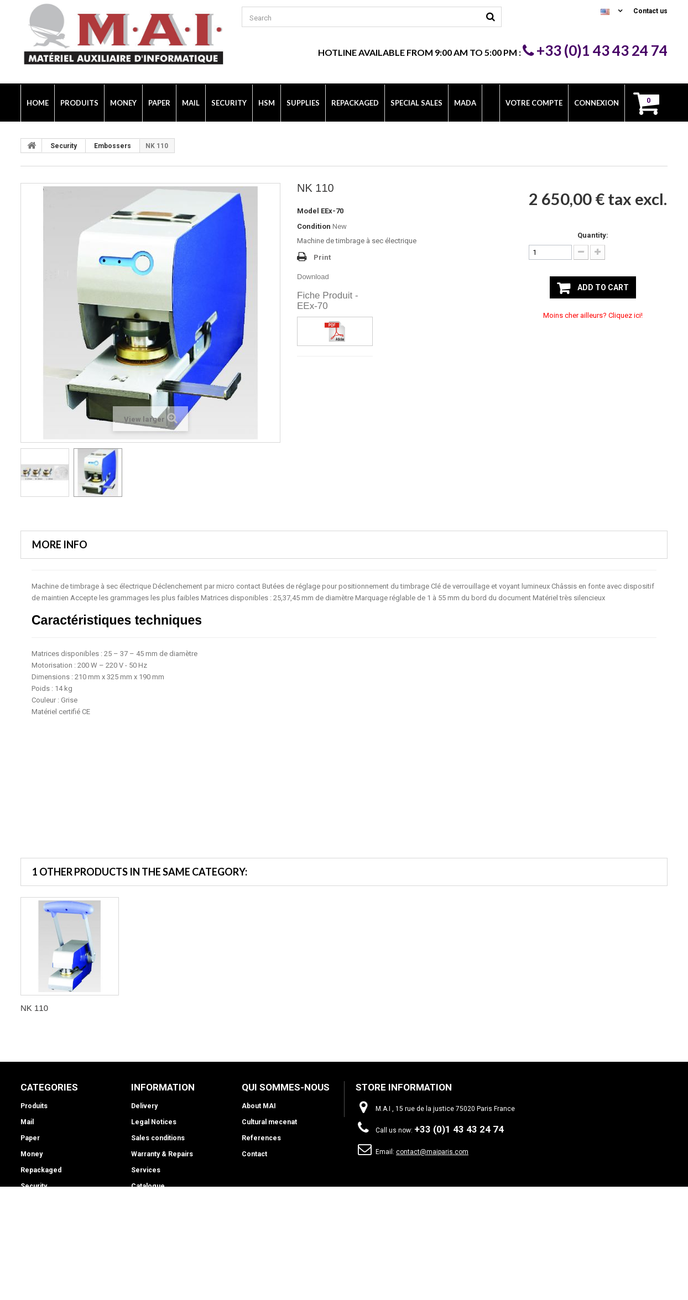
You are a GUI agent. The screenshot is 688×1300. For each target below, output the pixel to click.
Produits (34, 1106)
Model (308, 211)
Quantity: (592, 235)
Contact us (650, 11)
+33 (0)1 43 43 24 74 (595, 50)
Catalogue (147, 1186)
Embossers (112, 146)
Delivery (144, 1106)
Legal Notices (153, 1122)
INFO (28, 1234)
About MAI (259, 1106)
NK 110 (34, 1008)
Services (145, 1170)
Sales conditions (157, 1138)
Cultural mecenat (269, 1122)
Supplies (34, 1218)
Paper (29, 1138)
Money (31, 1154)
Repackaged (40, 1170)
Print (322, 257)
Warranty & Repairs (161, 1154)
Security (63, 146)
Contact (254, 1154)
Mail (26, 1122)
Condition (314, 226)
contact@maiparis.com (432, 1152)
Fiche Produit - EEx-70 (327, 300)
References (261, 1138)
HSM (28, 1202)
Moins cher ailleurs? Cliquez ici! (593, 315)
